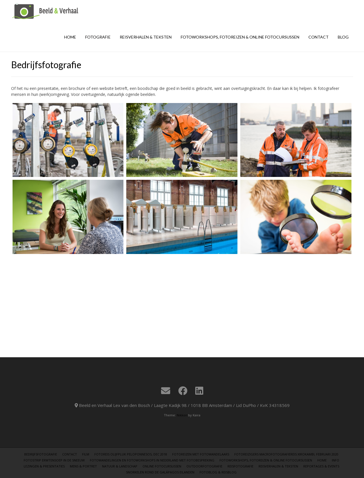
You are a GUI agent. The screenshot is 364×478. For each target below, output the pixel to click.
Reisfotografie (240, 466)
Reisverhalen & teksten (146, 37)
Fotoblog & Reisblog (218, 472)
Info (335, 460)
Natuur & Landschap (119, 466)
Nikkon (182, 415)
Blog (343, 37)
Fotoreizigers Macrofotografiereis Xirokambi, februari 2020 (286, 454)
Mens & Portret (83, 466)
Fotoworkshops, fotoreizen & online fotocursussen (240, 37)
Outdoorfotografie (204, 466)
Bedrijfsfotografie (40, 454)
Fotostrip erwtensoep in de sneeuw (54, 460)
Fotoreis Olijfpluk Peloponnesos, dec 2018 (130, 454)
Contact (318, 37)
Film (85, 454)
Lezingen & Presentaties (44, 466)
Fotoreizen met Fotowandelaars (200, 454)
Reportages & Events (321, 466)
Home (70, 37)
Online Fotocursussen (162, 466)
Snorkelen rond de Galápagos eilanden (160, 472)
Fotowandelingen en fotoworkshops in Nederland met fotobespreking (152, 460)
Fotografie (98, 37)
